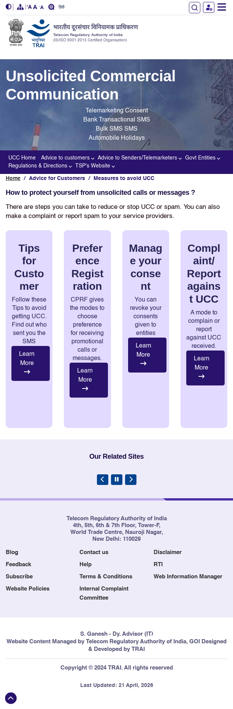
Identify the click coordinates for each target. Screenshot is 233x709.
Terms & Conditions (105, 577)
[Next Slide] (130, 479)
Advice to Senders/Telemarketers (139, 157)
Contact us (93, 552)
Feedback (18, 564)
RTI (158, 564)
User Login (208, 7)
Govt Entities (201, 157)
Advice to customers (66, 157)
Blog (12, 552)
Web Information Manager (188, 577)
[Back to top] (11, 698)
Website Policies (27, 589)
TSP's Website (94, 165)
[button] (9, 7)
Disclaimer (168, 552)
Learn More (27, 363)
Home (13, 178)
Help (85, 564)
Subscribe (19, 577)
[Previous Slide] (102, 479)
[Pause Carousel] (116, 479)
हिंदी (62, 7)
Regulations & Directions (39, 165)
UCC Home (22, 158)
